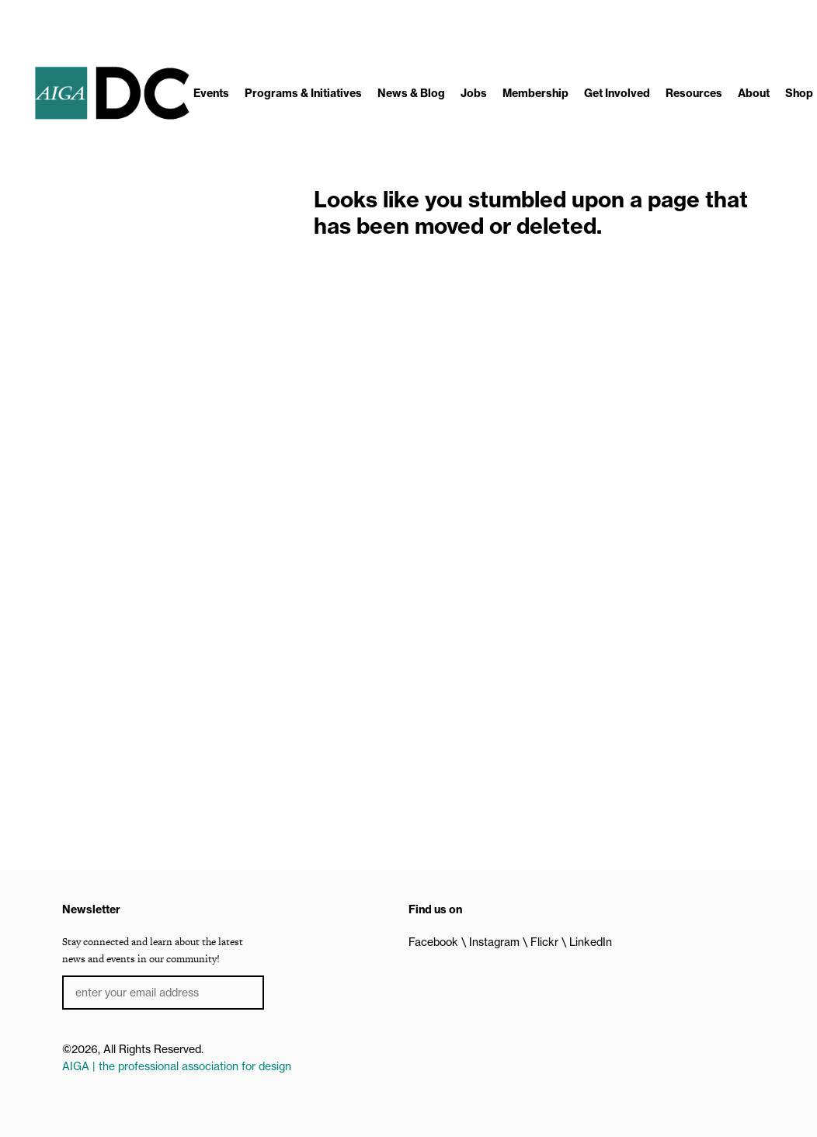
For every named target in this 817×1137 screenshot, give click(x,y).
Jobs (474, 93)
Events (211, 93)
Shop (799, 93)
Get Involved (617, 93)
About (754, 93)
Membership (535, 93)
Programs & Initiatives (303, 93)
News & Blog (411, 93)
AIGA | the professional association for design (176, 1066)
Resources (694, 93)
